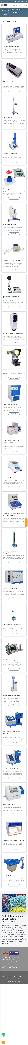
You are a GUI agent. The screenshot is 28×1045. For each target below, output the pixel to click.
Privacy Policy (11, 981)
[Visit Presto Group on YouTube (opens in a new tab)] (17, 967)
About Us (4, 976)
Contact (9, 976)
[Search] (22, 5)
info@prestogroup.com (21, 1)
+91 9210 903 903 (6, 1)
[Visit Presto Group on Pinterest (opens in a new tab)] (10, 967)
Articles (4, 979)
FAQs (19, 979)
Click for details (14, 55)
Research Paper (14, 979)
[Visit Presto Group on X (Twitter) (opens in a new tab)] (7, 967)
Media (8, 979)
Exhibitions (20, 976)
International (14, 976)
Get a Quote (26, 522)
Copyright (17, 981)
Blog (25, 976)
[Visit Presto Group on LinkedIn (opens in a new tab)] (13, 967)
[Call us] (3, 1042)
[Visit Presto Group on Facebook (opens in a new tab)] (3, 967)
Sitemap (23, 979)
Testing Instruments (7, 9)
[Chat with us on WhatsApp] (3, 1035)
